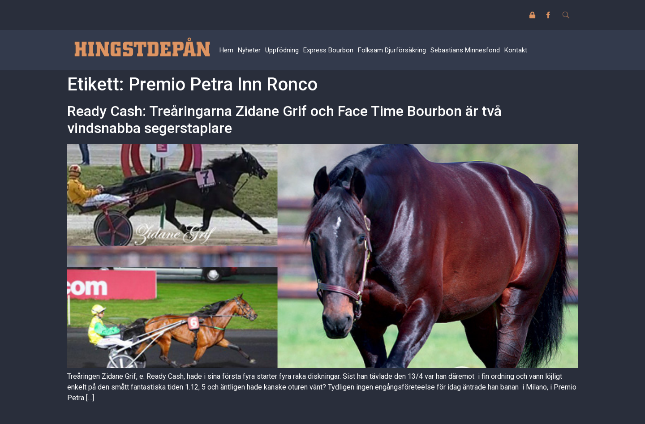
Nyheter (249, 50)
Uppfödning (282, 50)
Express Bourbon (328, 50)
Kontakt (515, 50)
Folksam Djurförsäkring (392, 50)
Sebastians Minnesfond (465, 50)
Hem (226, 50)
